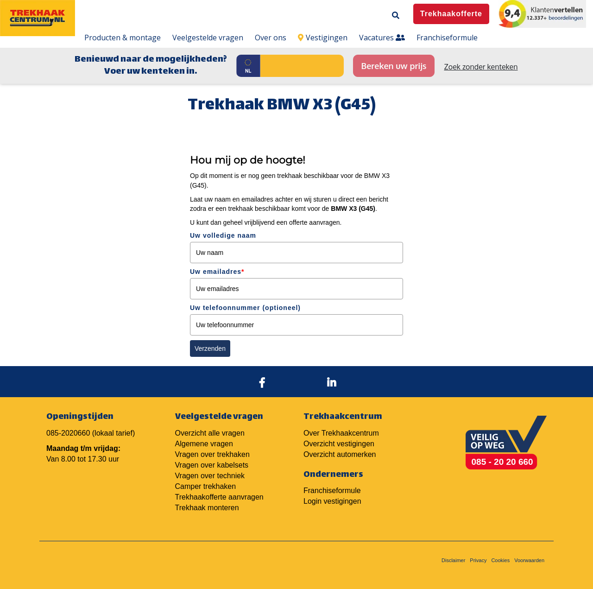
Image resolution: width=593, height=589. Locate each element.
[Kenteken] (302, 66)
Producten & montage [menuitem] (122, 37)
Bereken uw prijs (393, 66)
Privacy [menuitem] (478, 560)
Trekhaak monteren (207, 508)
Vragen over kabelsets (212, 465)
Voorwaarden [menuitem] (529, 560)
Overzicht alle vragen (210, 433)
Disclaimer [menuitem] (453, 560)
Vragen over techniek (210, 476)
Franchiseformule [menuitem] (447, 37)
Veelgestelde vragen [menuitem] (207, 37)
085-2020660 (68, 433)
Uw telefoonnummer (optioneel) (245, 307)
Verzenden (210, 348)
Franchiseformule (332, 490)
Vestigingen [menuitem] (322, 37)
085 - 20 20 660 (502, 462)
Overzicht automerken (339, 454)
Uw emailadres (217, 271)
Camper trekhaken (205, 486)
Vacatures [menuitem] (382, 37)
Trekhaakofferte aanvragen (219, 497)
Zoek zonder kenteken (481, 66)
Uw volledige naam (223, 235)
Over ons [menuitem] (270, 37)
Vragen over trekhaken (212, 454)
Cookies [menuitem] (500, 560)
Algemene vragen (204, 444)
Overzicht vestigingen (338, 444)
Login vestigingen (332, 501)
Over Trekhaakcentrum (341, 433)
